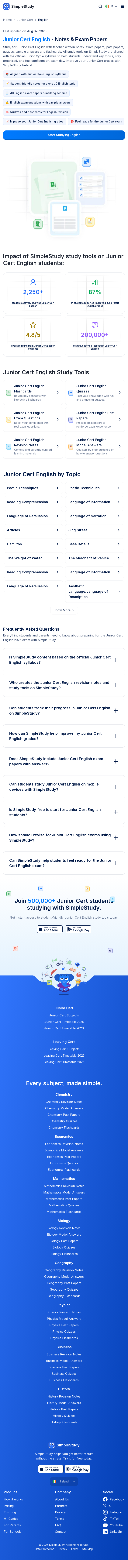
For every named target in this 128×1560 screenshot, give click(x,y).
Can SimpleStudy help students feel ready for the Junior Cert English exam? (64, 863)
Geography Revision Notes (64, 1270)
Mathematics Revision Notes (64, 1186)
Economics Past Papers (64, 1157)
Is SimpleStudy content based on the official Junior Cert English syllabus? (64, 660)
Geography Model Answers (64, 1276)
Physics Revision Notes (64, 1312)
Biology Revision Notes (64, 1228)
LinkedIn (112, 1531)
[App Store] (50, 929)
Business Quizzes (64, 1374)
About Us (62, 1499)
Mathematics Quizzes (64, 1205)
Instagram (113, 1512)
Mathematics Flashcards (64, 1212)
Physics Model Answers (64, 1319)
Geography (64, 1263)
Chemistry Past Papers (64, 1115)
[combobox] (111, 6)
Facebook (113, 1499)
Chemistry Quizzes (64, 1121)
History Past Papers (64, 1409)
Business (64, 1347)
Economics (64, 1137)
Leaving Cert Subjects (64, 1049)
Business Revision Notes (64, 1354)
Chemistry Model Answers (64, 1108)
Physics (64, 1305)
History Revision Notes (64, 1396)
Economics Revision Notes (64, 1144)
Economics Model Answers (64, 1150)
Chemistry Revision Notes (64, 1102)
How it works (13, 1499)
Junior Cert (25, 20)
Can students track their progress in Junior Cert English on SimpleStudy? (64, 711)
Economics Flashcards (64, 1170)
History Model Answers (64, 1403)
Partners (61, 1506)
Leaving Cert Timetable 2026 (64, 1062)
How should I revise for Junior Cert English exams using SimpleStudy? (64, 838)
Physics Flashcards (64, 1338)
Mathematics (64, 1179)
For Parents (12, 1525)
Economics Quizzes (64, 1163)
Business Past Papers (64, 1367)
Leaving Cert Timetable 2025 (64, 1055)
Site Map (87, 1549)
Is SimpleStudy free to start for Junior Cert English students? (64, 812)
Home (7, 20)
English (43, 20)
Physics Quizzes (64, 1331)
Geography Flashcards (64, 1296)
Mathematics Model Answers (64, 1192)
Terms (59, 1519)
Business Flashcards (64, 1380)
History (64, 1389)
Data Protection (44, 1549)
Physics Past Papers (64, 1325)
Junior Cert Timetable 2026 (64, 1028)
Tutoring (10, 1512)
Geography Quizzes (64, 1289)
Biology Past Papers (64, 1241)
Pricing (9, 1506)
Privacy (60, 1512)
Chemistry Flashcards (64, 1127)
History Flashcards (64, 1422)
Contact (60, 1531)
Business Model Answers (64, 1361)
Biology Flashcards (64, 1254)
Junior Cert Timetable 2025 (64, 1022)
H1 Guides (11, 1519)
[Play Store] (78, 929)
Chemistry (64, 1094)
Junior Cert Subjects (64, 1015)
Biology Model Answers (64, 1234)
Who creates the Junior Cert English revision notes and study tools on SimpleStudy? (64, 685)
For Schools (12, 1531)
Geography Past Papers (64, 1283)
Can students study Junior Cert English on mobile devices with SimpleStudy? (64, 787)
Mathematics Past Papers (64, 1199)
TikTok (111, 1518)
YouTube (113, 1525)
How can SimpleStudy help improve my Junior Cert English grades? (64, 736)
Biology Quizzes (64, 1247)
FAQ (58, 1525)
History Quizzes (64, 1416)
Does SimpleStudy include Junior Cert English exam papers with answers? (64, 761)
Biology (64, 1221)
